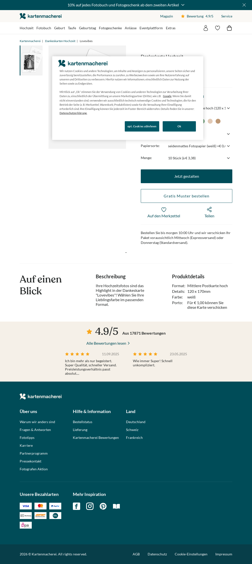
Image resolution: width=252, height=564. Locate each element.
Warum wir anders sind (37, 422)
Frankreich (134, 438)
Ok (179, 126)
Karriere (26, 445)
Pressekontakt (30, 461)
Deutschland (135, 422)
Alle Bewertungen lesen (106, 343)
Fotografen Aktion (34, 469)
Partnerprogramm (34, 453)
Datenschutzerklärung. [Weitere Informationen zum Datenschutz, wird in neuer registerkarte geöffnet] (73, 113)
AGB (136, 554)
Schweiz (132, 430)
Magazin (166, 16)
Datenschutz (157, 554)
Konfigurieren (69, 126)
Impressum (223, 554)
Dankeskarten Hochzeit (60, 41)
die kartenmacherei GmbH (41, 16)
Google (167, 96)
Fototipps (27, 438)
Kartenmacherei (30, 41)
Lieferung (80, 430)
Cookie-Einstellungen (191, 554)
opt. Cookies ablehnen (142, 126)
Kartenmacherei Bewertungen (96, 438)
